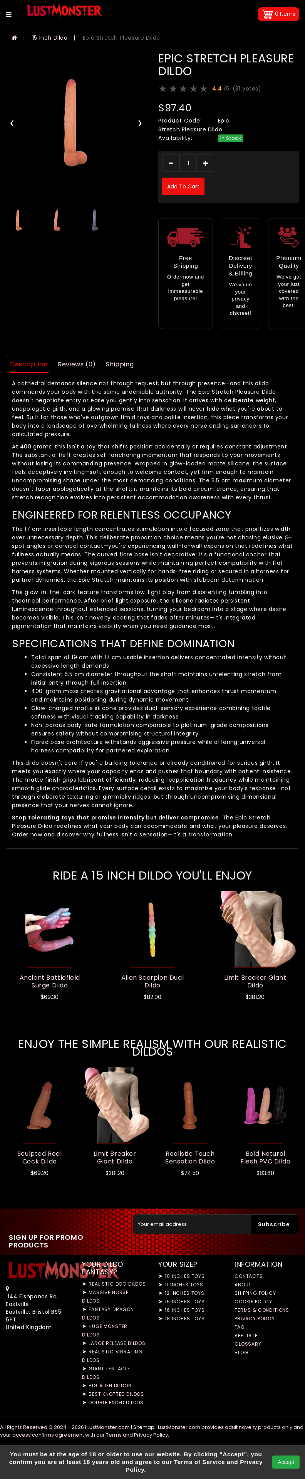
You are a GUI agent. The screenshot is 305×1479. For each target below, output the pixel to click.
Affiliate (246, 1335)
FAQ (240, 1327)
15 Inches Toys (185, 1301)
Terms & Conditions (262, 1310)
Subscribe (274, 1224)
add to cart (183, 186)
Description (29, 364)
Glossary (248, 1344)
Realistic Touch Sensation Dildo (190, 1157)
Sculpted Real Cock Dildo (39, 1157)
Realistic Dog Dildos (117, 1284)
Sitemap (143, 1427)
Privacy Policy (255, 1318)
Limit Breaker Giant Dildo (255, 981)
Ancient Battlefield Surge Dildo (50, 981)
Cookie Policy (253, 1301)
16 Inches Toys (185, 1310)
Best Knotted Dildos (116, 1394)
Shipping (120, 364)
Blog (241, 1352)
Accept (286, 1462)
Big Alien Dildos (110, 1385)
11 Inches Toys (184, 1284)
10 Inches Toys (185, 1276)
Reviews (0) (77, 364)
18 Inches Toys (185, 1318)
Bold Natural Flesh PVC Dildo (265, 1157)
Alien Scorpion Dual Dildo (152, 981)
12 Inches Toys (184, 1293)
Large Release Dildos (117, 1343)
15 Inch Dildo (50, 38)
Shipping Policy (255, 1293)
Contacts (249, 1276)
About (243, 1284)
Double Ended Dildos (116, 1402)
